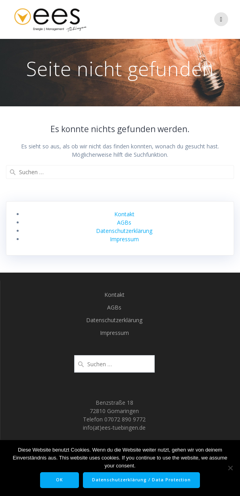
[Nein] (230, 468)
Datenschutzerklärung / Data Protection (141, 480)
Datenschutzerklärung (124, 231)
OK (59, 480)
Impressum (124, 239)
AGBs (124, 222)
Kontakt (124, 214)
